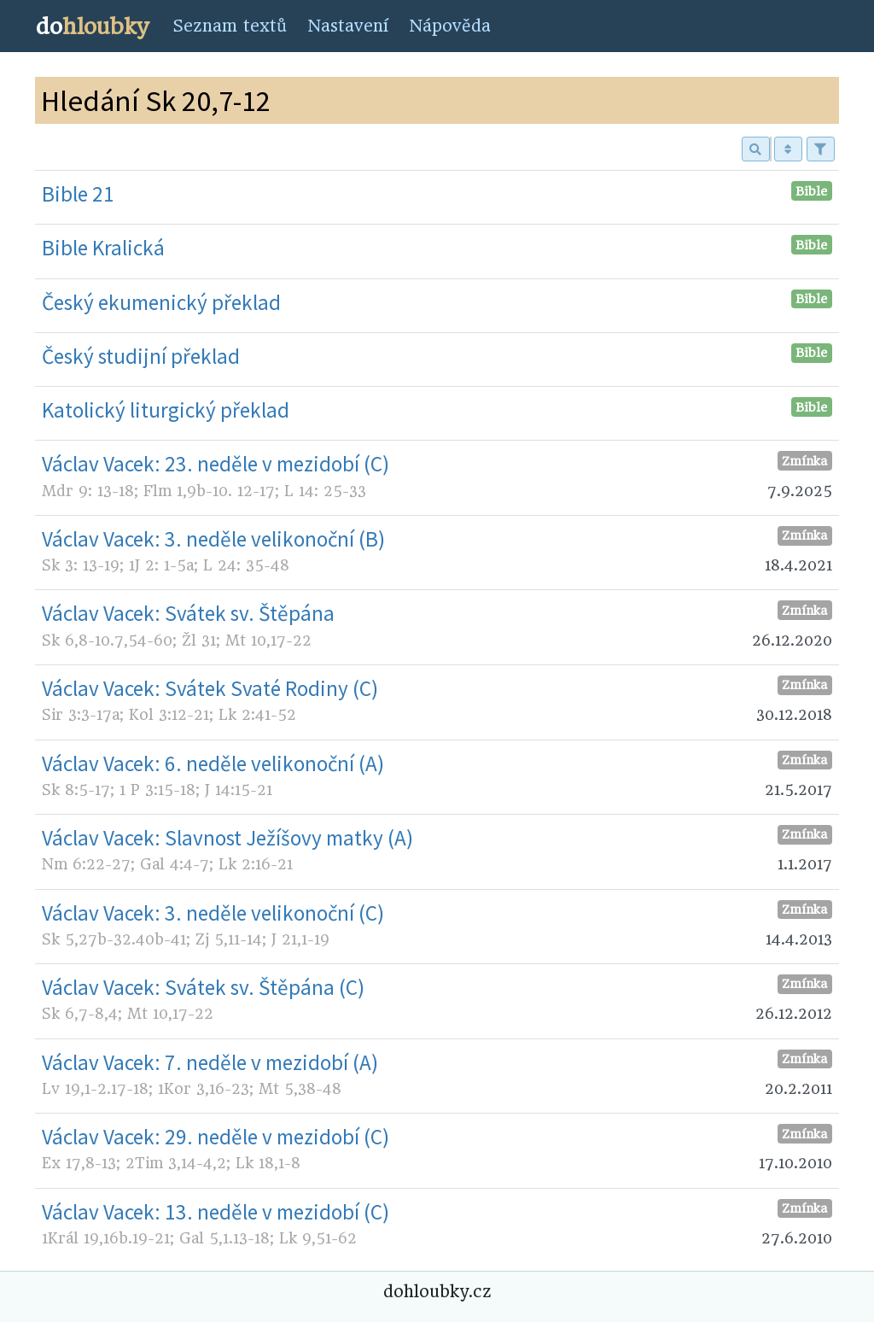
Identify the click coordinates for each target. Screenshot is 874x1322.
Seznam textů (229, 26)
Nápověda (450, 26)
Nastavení (347, 26)
